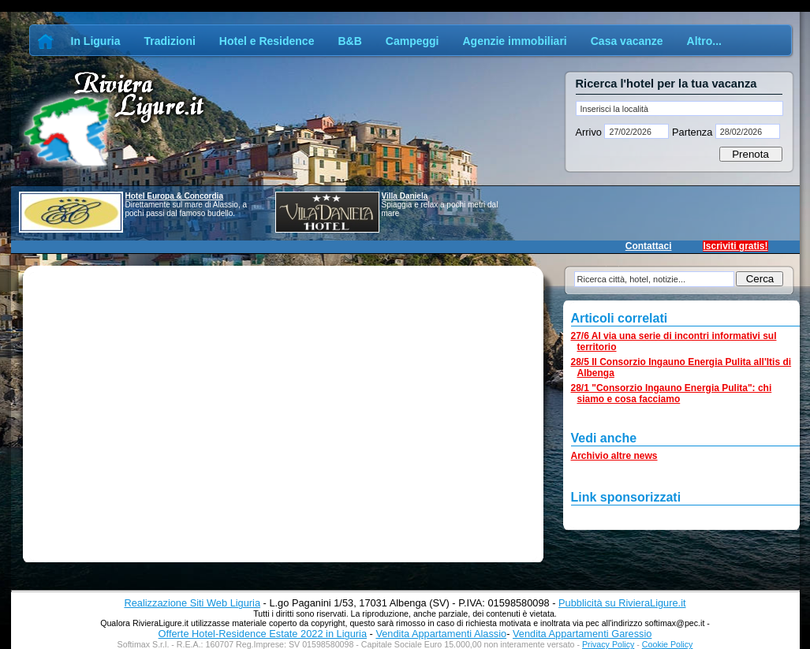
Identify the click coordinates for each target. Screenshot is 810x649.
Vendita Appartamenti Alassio (440, 634)
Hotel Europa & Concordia (174, 196)
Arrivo (590, 132)
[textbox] (679, 108)
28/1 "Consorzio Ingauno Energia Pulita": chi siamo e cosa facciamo (671, 393)
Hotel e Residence (267, 41)
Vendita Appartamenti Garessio (582, 634)
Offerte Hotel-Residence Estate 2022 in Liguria (263, 634)
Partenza (692, 132)
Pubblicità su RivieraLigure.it (621, 603)
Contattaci (648, 246)
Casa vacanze (627, 41)
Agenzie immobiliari (514, 41)
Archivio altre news (614, 455)
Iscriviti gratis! (735, 246)
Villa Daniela (405, 196)
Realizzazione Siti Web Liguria (192, 603)
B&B (349, 41)
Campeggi (412, 41)
